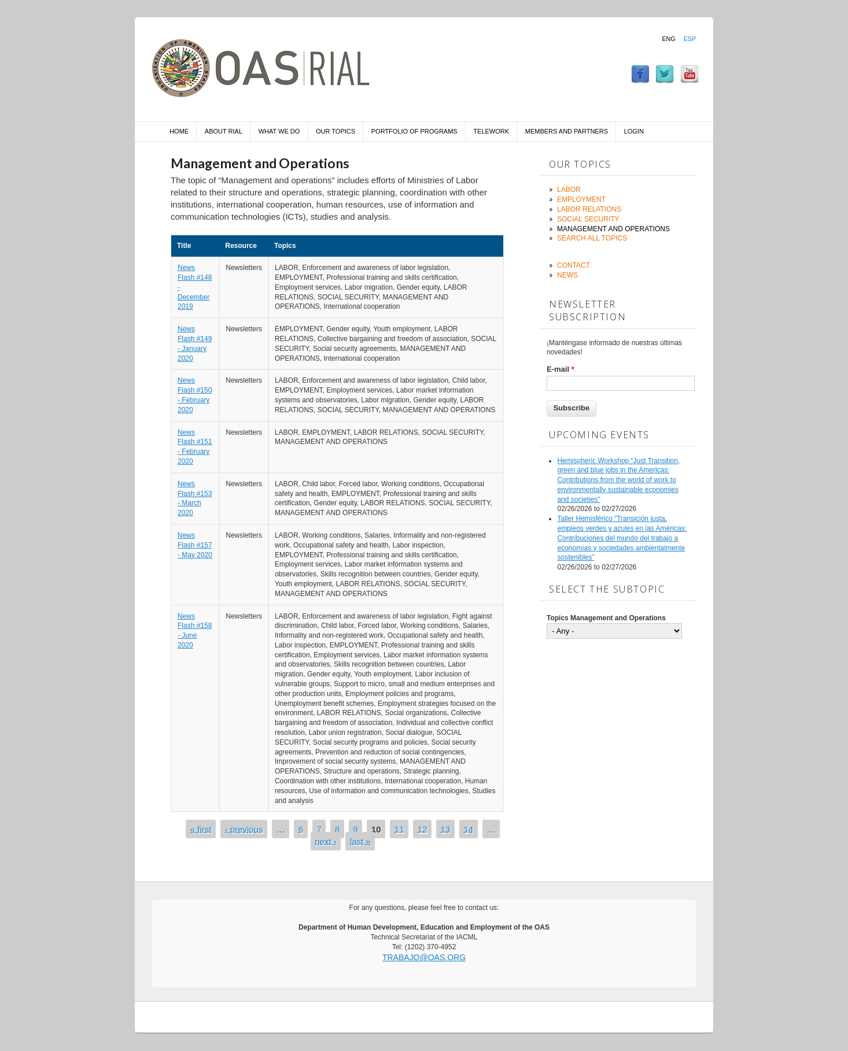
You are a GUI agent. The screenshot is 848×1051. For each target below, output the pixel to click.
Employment (581, 199)
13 (446, 829)
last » (360, 841)
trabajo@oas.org (424, 957)
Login (634, 131)
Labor (569, 190)
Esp (690, 38)
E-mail (560, 369)
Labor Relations (589, 209)
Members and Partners (566, 131)
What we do (279, 131)
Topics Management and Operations (606, 618)
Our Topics (335, 131)
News (567, 275)
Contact (573, 265)
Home (179, 131)
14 (468, 829)
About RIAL (223, 131)
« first (201, 829)
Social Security (588, 219)
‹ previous (244, 829)
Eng (668, 38)
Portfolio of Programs (414, 131)
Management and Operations (613, 229)
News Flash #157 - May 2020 (195, 545)
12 (422, 829)
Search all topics (592, 238)
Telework (491, 131)
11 (399, 829)
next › (326, 841)
